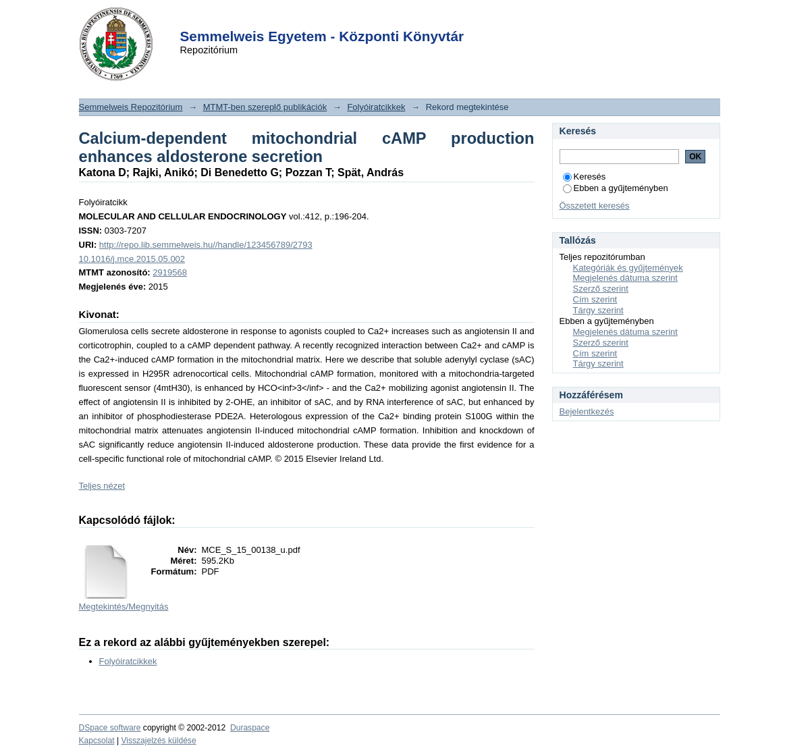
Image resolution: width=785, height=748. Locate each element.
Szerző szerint (600, 289)
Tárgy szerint (598, 310)
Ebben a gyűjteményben (615, 188)
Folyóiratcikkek (376, 107)
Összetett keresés (595, 206)
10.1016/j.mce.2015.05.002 (132, 259)
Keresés (584, 176)
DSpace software (110, 727)
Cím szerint (595, 299)
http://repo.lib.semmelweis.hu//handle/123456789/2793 (206, 245)
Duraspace (249, 727)
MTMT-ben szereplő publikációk (265, 107)
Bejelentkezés (587, 411)
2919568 (170, 272)
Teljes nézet (102, 486)
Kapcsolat (97, 740)
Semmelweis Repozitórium (131, 107)
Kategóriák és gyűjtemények (628, 268)
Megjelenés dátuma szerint (625, 278)
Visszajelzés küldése (158, 740)
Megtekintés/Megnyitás (124, 607)
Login (368, 19)
